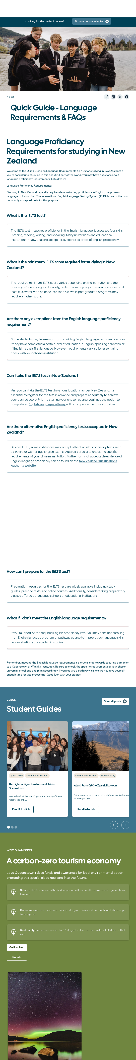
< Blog (10, 96)
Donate (16, 957)
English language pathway (47, 404)
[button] (114, 825)
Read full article (21, 809)
